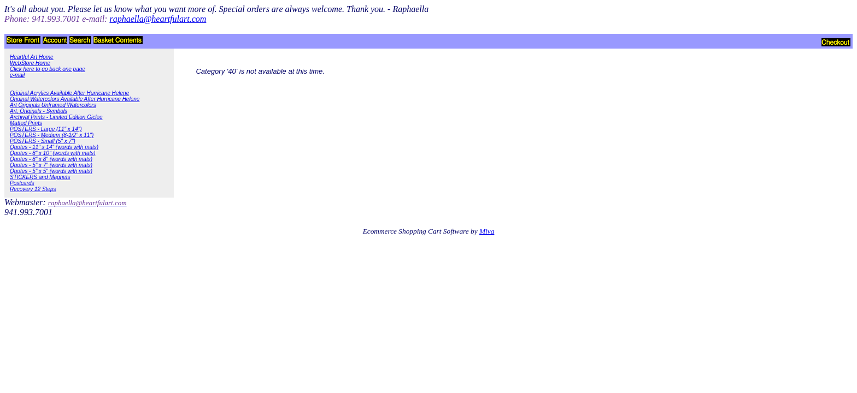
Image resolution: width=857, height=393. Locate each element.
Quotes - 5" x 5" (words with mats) (51, 171)
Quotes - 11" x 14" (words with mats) (54, 147)
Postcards (22, 183)
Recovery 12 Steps (33, 189)
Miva (486, 231)
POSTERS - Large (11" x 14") (46, 129)
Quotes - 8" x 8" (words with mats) (51, 159)
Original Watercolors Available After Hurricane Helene (74, 99)
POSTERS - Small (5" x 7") (42, 141)
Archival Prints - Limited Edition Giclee (56, 117)
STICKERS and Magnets (40, 177)
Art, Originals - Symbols (38, 111)
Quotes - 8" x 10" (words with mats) (53, 153)
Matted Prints (26, 123)
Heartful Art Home (32, 57)
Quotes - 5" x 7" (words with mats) (51, 165)
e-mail (17, 75)
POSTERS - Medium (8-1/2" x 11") (51, 135)
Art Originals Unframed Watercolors (53, 105)
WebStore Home (30, 63)
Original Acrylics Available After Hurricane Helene (69, 93)
